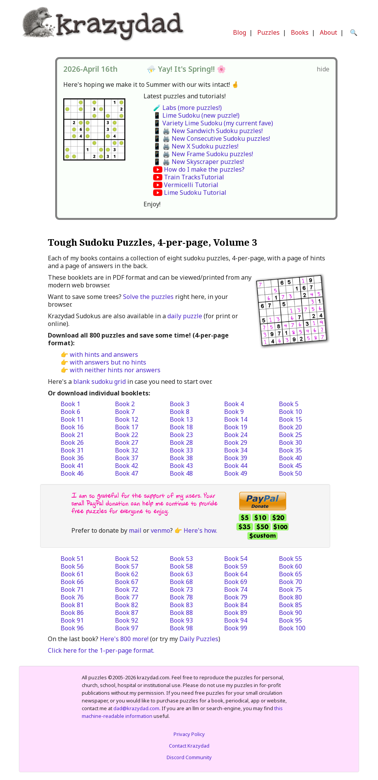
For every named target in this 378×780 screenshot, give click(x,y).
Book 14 (235, 419)
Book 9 (234, 411)
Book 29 (235, 442)
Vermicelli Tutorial (191, 185)
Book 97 (126, 628)
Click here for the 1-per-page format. (101, 650)
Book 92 (126, 620)
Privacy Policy (189, 734)
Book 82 (126, 605)
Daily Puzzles (198, 639)
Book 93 (181, 620)
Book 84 (235, 605)
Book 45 (290, 465)
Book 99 (235, 628)
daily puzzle (184, 316)
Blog (239, 32)
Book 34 (235, 450)
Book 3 (179, 404)
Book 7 (125, 411)
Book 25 (290, 435)
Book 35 (290, 450)
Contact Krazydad (189, 745)
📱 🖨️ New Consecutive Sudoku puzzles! (211, 138)
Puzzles (268, 32)
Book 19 (235, 427)
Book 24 (235, 435)
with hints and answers (104, 354)
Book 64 (235, 574)
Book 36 (72, 458)
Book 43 (181, 465)
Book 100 (292, 628)
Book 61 (72, 574)
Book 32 (126, 450)
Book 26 (72, 442)
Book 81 (72, 605)
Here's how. (200, 530)
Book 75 (290, 589)
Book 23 (181, 435)
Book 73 (181, 589)
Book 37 (126, 458)
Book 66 (72, 581)
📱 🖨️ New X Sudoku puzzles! (195, 146)
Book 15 (290, 419)
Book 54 (235, 558)
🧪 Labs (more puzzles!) (187, 107)
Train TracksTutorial (194, 177)
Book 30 (290, 442)
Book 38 (181, 458)
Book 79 (235, 597)
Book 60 (290, 566)
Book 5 (289, 404)
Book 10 (290, 411)
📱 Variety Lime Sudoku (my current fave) (213, 123)
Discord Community (189, 757)
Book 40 (290, 458)
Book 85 (290, 605)
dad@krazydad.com (136, 708)
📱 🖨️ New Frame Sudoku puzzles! (203, 154)
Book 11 (72, 419)
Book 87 (126, 612)
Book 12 (126, 419)
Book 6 (70, 411)
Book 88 (181, 612)
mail (135, 530)
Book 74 (235, 589)
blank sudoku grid (99, 381)
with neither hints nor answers (115, 370)
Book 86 (72, 612)
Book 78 (181, 597)
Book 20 (290, 427)
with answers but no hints (108, 362)
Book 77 (126, 597)
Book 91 (72, 620)
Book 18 (181, 427)
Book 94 (235, 620)
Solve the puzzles (148, 296)
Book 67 (126, 581)
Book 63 (181, 574)
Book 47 (126, 473)
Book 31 (72, 450)
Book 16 (72, 427)
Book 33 (181, 450)
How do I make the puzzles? (204, 169)
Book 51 (72, 558)
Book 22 (126, 435)
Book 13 (181, 419)
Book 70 (290, 581)
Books (300, 32)
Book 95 (290, 620)
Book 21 (72, 435)
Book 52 (126, 558)
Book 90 (290, 612)
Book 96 (72, 628)
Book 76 (72, 597)
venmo (160, 530)
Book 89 (235, 612)
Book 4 (234, 404)
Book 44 (235, 465)
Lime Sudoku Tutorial (195, 192)
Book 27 (126, 442)
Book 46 (72, 473)
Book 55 (290, 558)
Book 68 (181, 581)
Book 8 (179, 411)
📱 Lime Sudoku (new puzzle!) (196, 115)
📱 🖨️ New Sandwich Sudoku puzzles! (208, 131)
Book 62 (126, 574)
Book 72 (126, 589)
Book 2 (125, 404)
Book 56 (72, 566)
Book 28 (181, 442)
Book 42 (126, 465)
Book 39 (235, 458)
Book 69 (235, 581)
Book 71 (72, 589)
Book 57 (126, 566)
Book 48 (181, 473)
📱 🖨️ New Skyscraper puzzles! (198, 161)
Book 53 (181, 558)
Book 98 (181, 628)
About (328, 32)
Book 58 (181, 566)
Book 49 (235, 473)
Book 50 (290, 473)
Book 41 (72, 465)
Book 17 (126, 427)
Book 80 (290, 597)
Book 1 (70, 404)
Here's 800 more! (124, 639)
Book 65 (290, 574)
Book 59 (235, 566)
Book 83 (181, 605)
